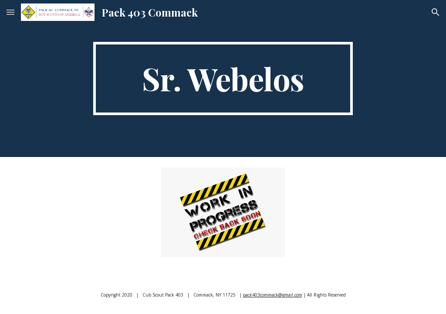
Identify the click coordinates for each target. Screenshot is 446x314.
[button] (10, 12)
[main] (222, 78)
